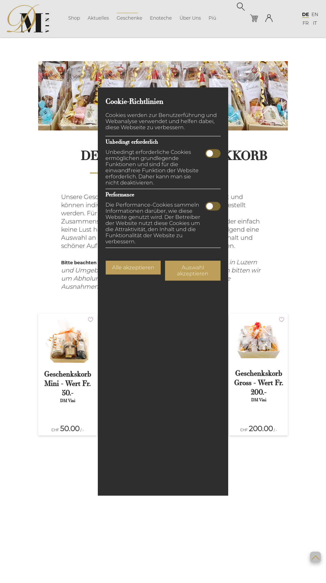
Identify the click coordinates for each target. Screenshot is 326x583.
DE (305, 15)
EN (314, 15)
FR (306, 23)
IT (315, 23)
